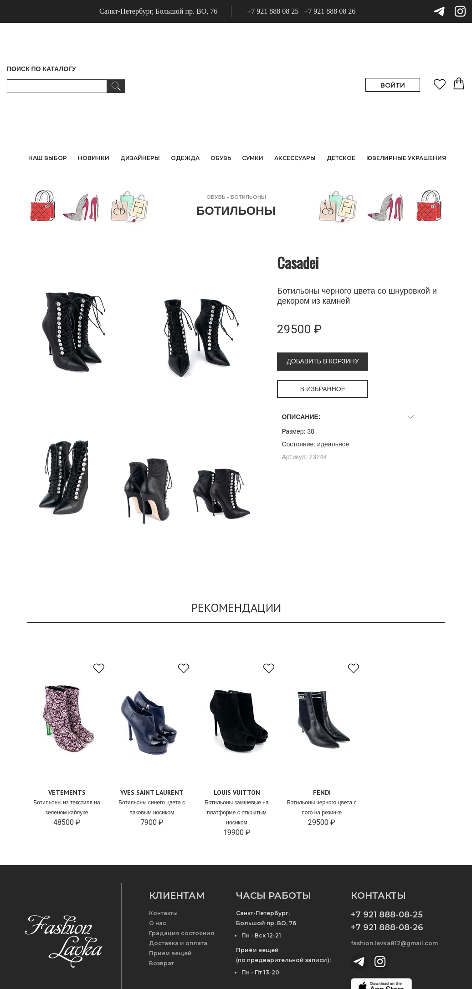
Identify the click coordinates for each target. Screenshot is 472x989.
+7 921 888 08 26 (329, 11)
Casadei (297, 262)
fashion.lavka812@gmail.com (394, 943)
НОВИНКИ (93, 158)
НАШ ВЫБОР (47, 158)
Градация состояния (181, 933)
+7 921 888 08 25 (272, 11)
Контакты (163, 913)
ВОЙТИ (392, 85)
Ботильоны (248, 197)
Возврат (161, 963)
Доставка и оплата (178, 943)
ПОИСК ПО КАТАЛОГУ (41, 68)
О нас (157, 923)
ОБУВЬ (216, 197)
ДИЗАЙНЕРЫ (140, 158)
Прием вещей (170, 953)
